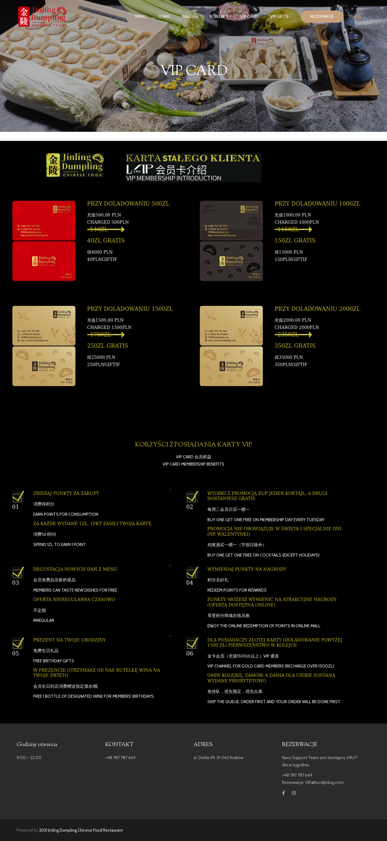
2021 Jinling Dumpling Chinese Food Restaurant (81, 830)
